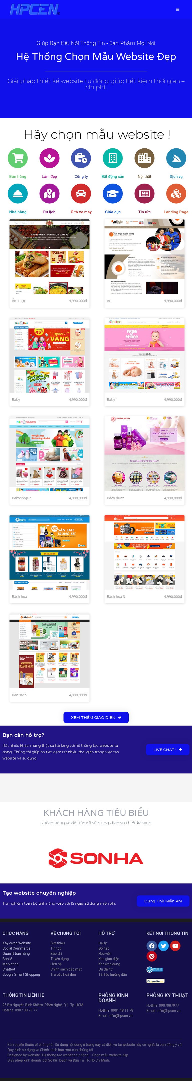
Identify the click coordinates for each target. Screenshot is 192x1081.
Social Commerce (16, 948)
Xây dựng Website (16, 943)
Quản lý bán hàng (16, 954)
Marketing (10, 964)
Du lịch (49, 212)
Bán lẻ (7, 959)
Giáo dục (113, 212)
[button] (96, 717)
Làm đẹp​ (49, 176)
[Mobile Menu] (178, 9)
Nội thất (144, 176)
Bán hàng (17, 176)
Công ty (81, 176)
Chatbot (8, 969)
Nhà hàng (17, 212)
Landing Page (176, 212)
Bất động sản (113, 176)
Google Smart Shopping (21, 974)
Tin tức (144, 212)
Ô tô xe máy (81, 212)
